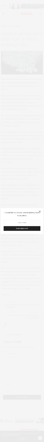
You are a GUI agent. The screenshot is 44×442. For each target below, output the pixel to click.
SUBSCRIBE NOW (22, 228)
